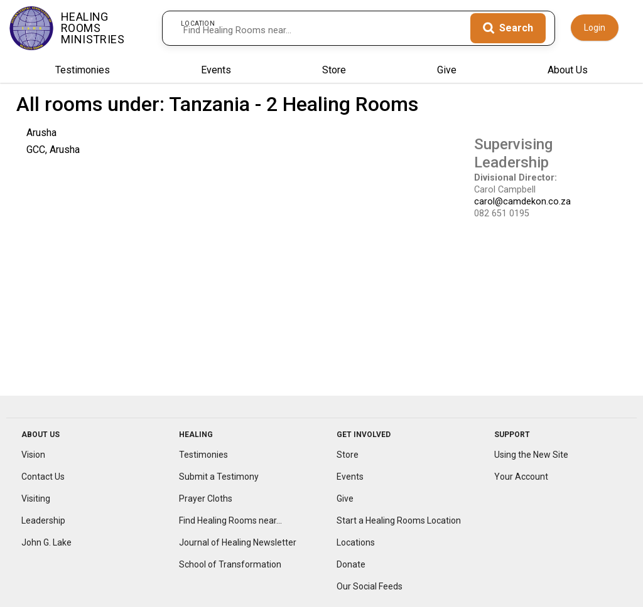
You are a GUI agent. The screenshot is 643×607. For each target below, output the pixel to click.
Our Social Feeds (370, 588)
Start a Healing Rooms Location (399, 522)
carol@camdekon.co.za (522, 203)
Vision (33, 456)
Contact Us (43, 478)
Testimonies (82, 72)
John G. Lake (46, 544)
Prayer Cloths (205, 500)
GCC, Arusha (53, 151)
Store (334, 72)
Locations (356, 544)
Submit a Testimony (219, 478)
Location (198, 19)
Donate (351, 566)
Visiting (35, 500)
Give (447, 72)
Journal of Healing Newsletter (237, 544)
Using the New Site (531, 456)
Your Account (521, 478)
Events (216, 72)
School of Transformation (230, 566)
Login (594, 28)
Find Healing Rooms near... (230, 522)
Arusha (41, 134)
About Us (568, 72)
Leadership (43, 522)
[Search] (508, 28)
